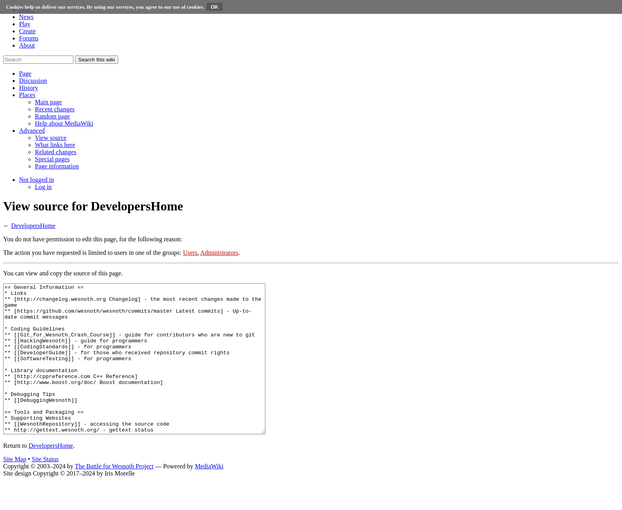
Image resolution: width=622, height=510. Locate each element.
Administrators (219, 252)
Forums (28, 38)
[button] (25, 73)
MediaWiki (209, 496)
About (27, 45)
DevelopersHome (33, 225)
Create (27, 31)
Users (190, 252)
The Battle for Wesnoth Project (114, 496)
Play (24, 24)
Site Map (14, 488)
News (26, 16)
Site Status (45, 488)
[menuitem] (48, 102)
